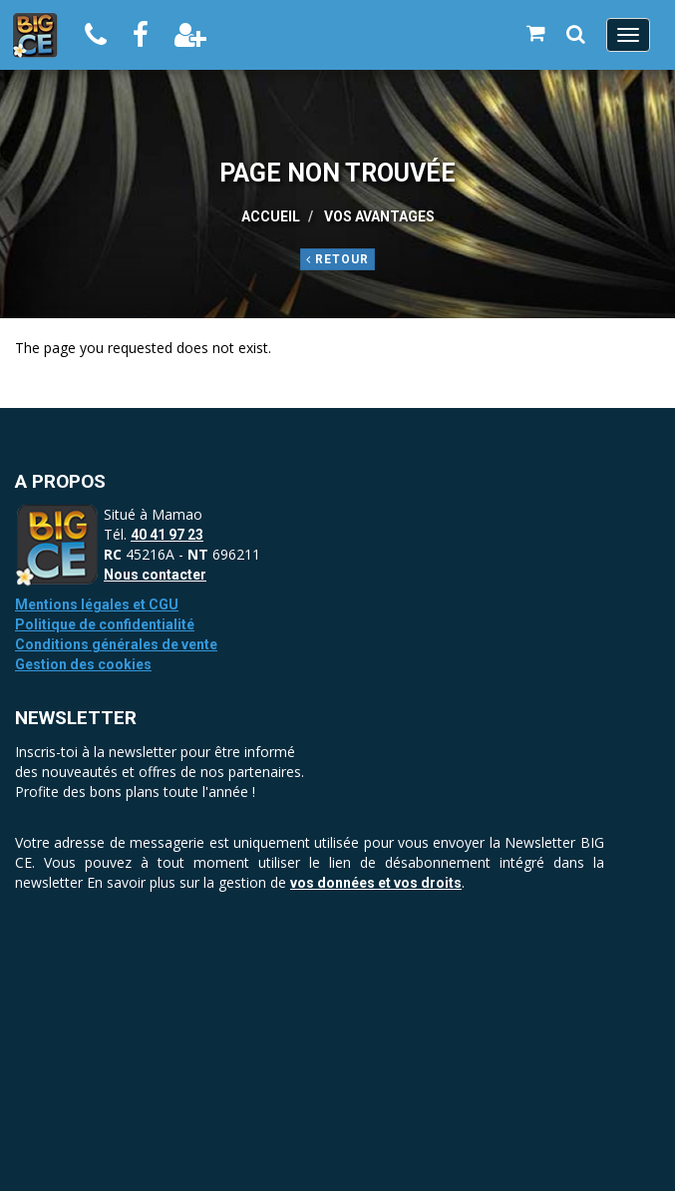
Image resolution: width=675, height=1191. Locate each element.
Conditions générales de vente (116, 644)
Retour (337, 259)
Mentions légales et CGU (96, 604)
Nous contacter (155, 575)
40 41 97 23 (167, 535)
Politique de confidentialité (104, 624)
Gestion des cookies (83, 664)
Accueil (270, 216)
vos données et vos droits (376, 883)
